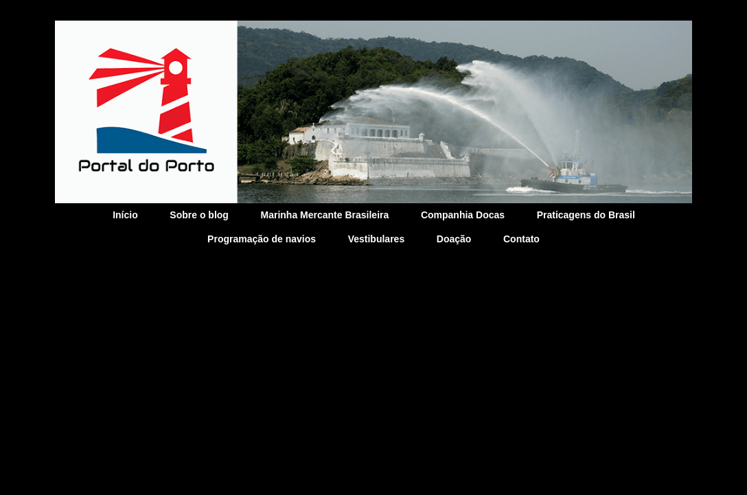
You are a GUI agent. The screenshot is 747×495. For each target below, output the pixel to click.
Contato (521, 238)
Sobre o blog (199, 214)
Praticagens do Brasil (586, 214)
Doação (454, 238)
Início (125, 214)
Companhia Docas (463, 214)
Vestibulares (376, 238)
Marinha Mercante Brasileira (325, 214)
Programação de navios (261, 238)
